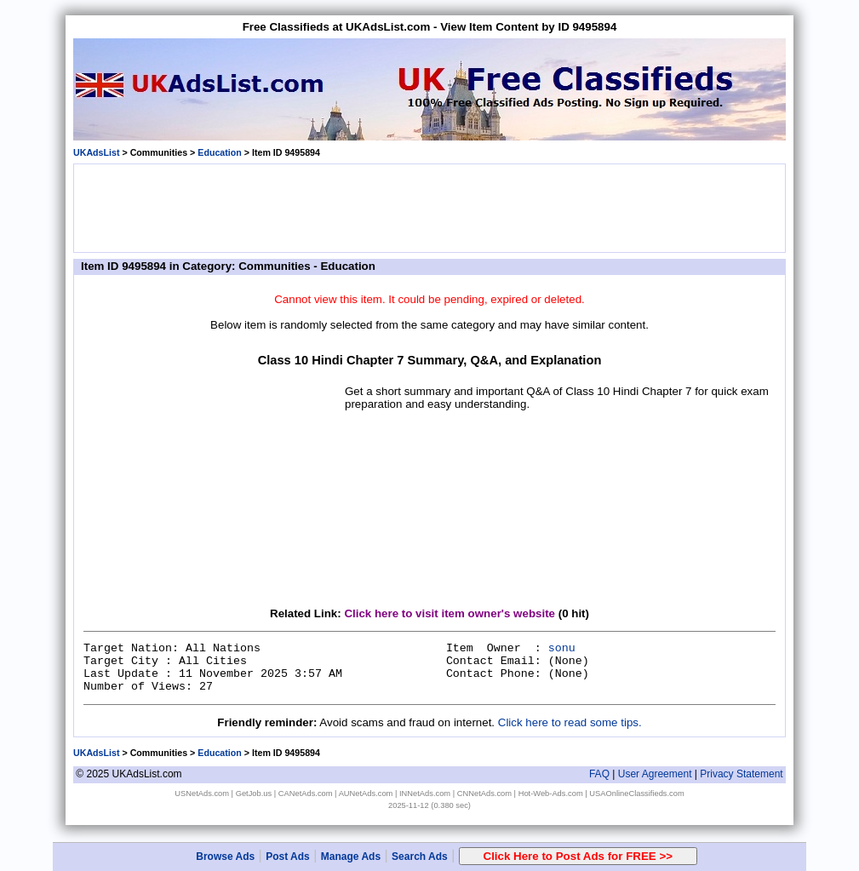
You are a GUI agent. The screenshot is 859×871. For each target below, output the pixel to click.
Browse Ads (225, 856)
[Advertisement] (430, 207)
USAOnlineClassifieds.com (636, 793)
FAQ (599, 774)
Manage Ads (351, 856)
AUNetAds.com (366, 793)
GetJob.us (254, 793)
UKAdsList (96, 152)
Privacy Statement (741, 774)
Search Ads (420, 856)
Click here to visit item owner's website (449, 613)
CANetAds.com (305, 793)
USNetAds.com (202, 793)
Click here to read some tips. (570, 722)
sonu (562, 648)
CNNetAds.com (484, 793)
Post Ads (288, 856)
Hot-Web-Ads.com (550, 793)
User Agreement (655, 774)
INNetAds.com (424, 793)
